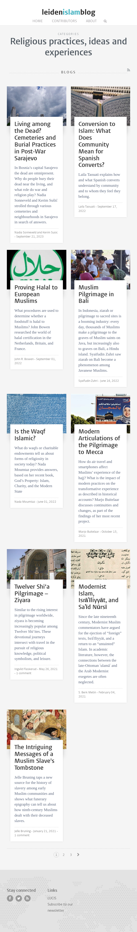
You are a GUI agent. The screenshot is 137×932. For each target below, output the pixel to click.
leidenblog (68, 12)
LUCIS (52, 898)
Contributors (64, 21)
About (91, 21)
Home (37, 21)
